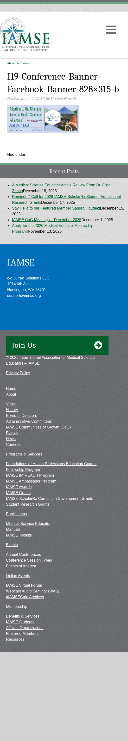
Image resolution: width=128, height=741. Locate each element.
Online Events (18, 576)
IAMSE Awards (19, 487)
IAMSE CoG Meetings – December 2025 (46, 220)
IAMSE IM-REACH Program (30, 475)
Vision (11, 404)
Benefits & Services (22, 616)
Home (11, 389)
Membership (16, 607)
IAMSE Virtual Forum (24, 585)
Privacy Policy (18, 373)
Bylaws (12, 433)
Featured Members (22, 634)
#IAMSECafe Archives (25, 597)
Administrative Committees (29, 421)
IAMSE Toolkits (19, 535)
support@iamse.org (24, 295)
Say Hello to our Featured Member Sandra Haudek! (56, 208)
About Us (13, 63)
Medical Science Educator (28, 524)
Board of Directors (21, 416)
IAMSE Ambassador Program (31, 481)
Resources (15, 639)
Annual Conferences (23, 554)
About (11, 394)
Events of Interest (21, 566)
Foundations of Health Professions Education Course (51, 464)
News (26, 63)
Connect (13, 444)
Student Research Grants (28, 504)
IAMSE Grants (18, 493)
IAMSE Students (20, 622)
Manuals (13, 529)
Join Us (57, 345)
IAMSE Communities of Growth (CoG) (38, 427)
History (12, 410)
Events (12, 545)
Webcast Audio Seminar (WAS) (32, 591)
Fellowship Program (23, 470)
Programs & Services (24, 454)
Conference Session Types (29, 560)
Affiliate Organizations (24, 628)
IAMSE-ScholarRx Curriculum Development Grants (49, 498)
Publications (16, 514)
